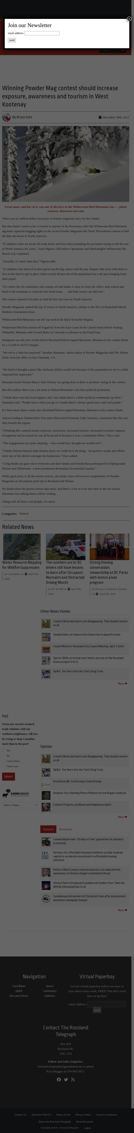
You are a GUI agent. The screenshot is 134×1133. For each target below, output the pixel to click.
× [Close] (129, 19)
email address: (16, 33)
